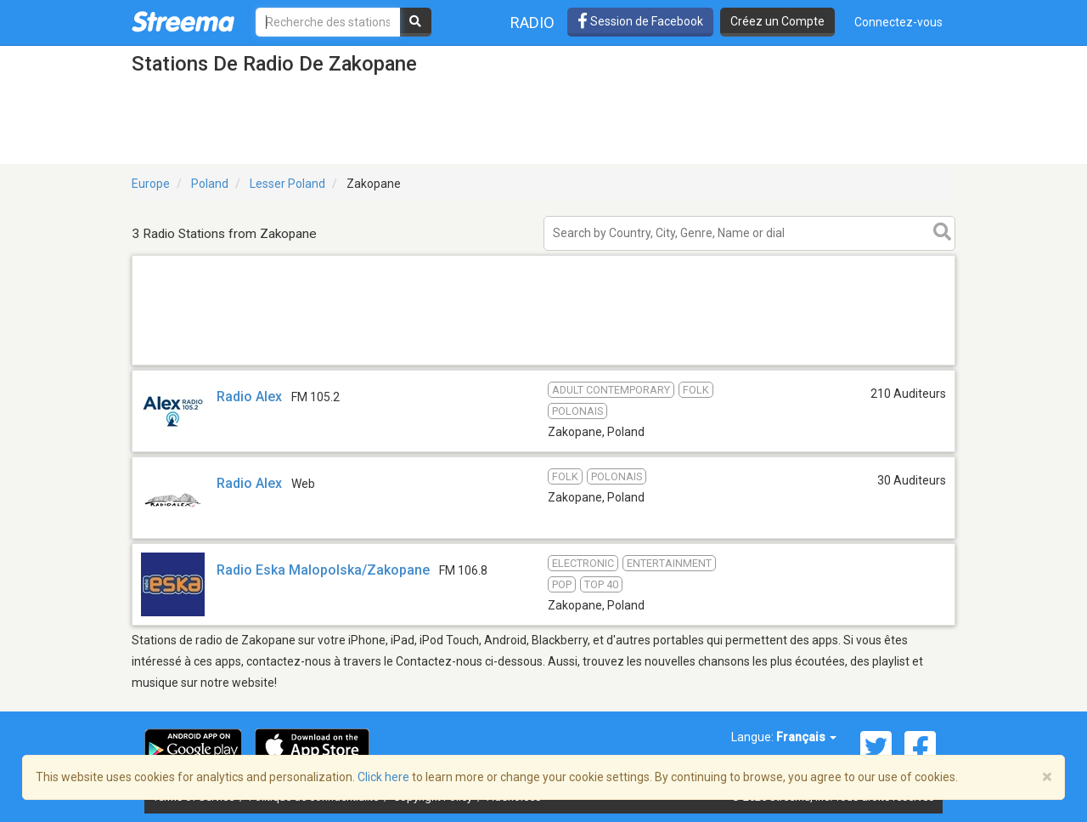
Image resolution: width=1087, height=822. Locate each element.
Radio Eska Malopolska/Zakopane (323, 570)
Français (806, 737)
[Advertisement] (543, 364)
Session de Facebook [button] (640, 21)
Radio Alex (249, 396)
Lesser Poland (287, 183)
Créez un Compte (777, 21)
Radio (532, 22)
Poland (209, 183)
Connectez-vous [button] (898, 22)
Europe (151, 183)
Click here (383, 777)
